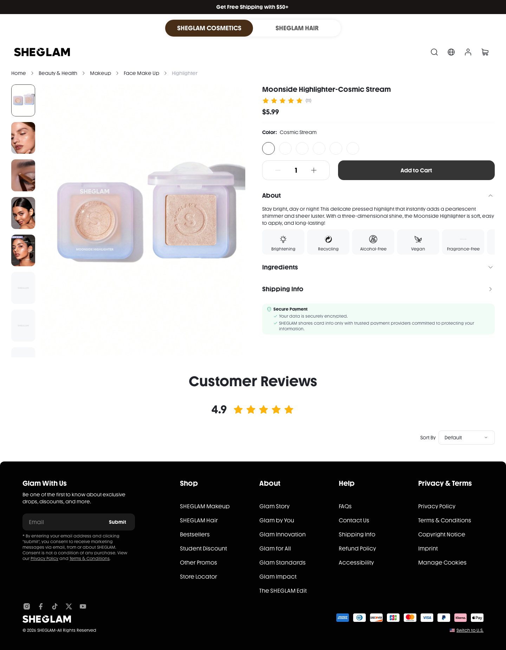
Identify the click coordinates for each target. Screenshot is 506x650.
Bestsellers (195, 534)
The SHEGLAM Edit (283, 590)
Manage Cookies (442, 562)
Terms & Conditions (90, 558)
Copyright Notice (441, 534)
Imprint (428, 548)
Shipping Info (357, 534)
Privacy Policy (44, 558)
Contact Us (354, 520)
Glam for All (275, 548)
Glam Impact (278, 576)
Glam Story (274, 506)
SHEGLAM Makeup (205, 506)
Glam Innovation (282, 534)
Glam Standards (282, 562)
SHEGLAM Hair (199, 520)
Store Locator (198, 576)
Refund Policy (357, 548)
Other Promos (198, 562)
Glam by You (276, 520)
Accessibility (356, 562)
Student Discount (203, 548)
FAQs (345, 506)
